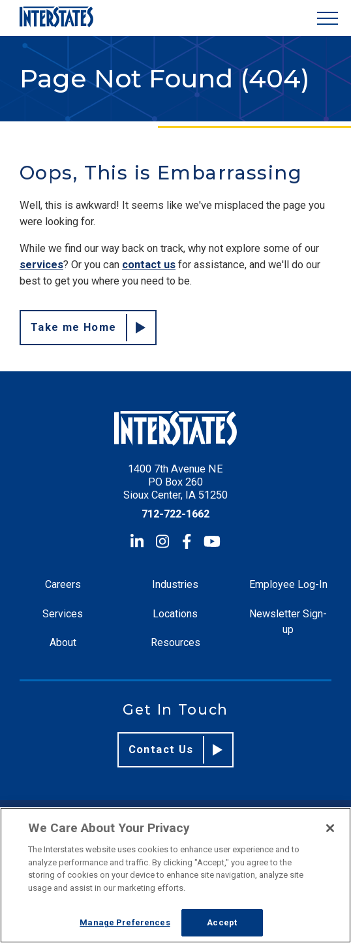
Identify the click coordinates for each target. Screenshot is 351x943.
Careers (63, 584)
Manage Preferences (125, 922)
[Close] (330, 828)
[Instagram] (162, 541)
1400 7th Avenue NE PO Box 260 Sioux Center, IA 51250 (175, 482)
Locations (175, 614)
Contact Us (176, 750)
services (41, 264)
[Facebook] (186, 541)
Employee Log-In (288, 584)
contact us (149, 264)
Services (62, 614)
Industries (175, 584)
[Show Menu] (327, 18)
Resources (175, 642)
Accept (222, 922)
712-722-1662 (175, 514)
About (63, 642)
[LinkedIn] (137, 541)
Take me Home (88, 327)
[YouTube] (212, 541)
